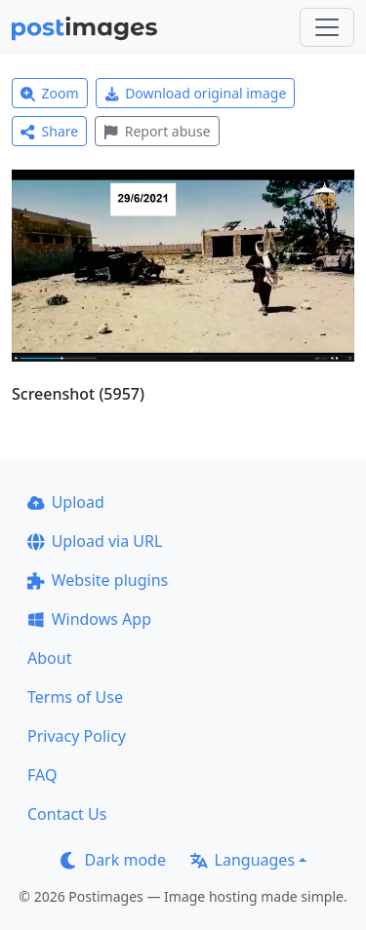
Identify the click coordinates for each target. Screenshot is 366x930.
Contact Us (66, 814)
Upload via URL (94, 541)
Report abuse (156, 131)
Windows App (89, 619)
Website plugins (97, 580)
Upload (65, 502)
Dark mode (113, 860)
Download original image (195, 93)
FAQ (42, 775)
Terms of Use (75, 697)
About (49, 658)
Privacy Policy (76, 736)
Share (49, 131)
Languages (242, 860)
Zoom (49, 93)
